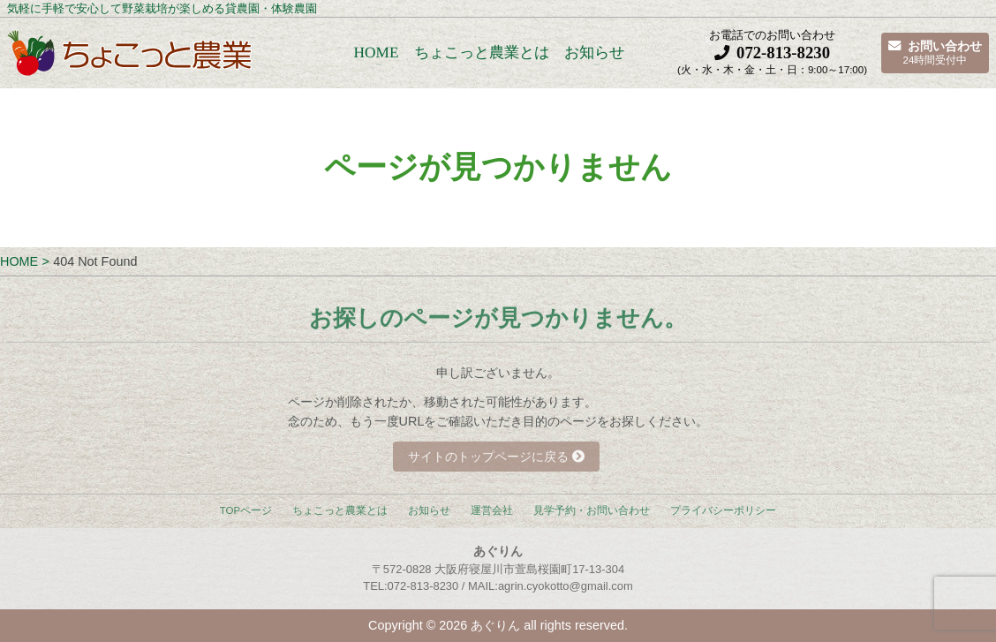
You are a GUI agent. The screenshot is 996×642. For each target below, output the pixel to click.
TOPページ (246, 510)
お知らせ (594, 52)
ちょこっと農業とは (480, 52)
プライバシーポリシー (723, 510)
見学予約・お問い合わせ (591, 510)
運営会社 (492, 510)
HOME (375, 52)
